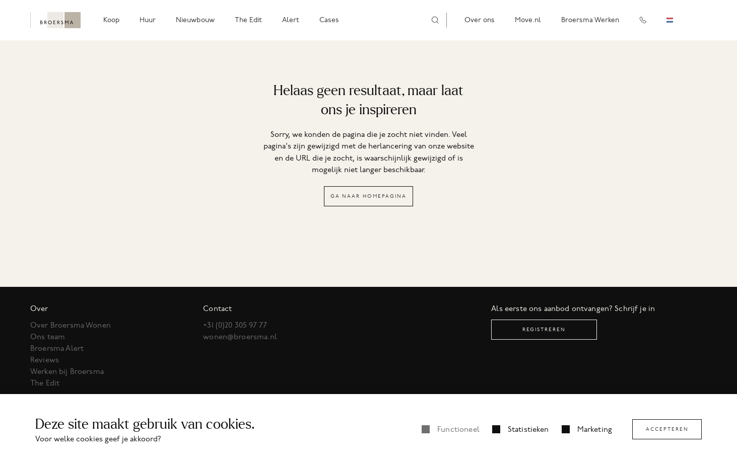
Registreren (544, 329)
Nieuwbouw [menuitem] (195, 20)
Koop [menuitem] (111, 20)
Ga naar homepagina (368, 196)
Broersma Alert (57, 348)
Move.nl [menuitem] (528, 20)
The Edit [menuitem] (248, 20)
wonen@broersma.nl (240, 337)
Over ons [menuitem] (479, 20)
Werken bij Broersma (67, 371)
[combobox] (677, 20)
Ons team (47, 337)
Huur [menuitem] (148, 20)
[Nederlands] (677, 20)
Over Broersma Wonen (70, 325)
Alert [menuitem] (290, 20)
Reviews (44, 360)
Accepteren (667, 429)
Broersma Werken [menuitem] (590, 20)
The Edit (44, 383)
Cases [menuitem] (329, 20)
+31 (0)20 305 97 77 (235, 325)
